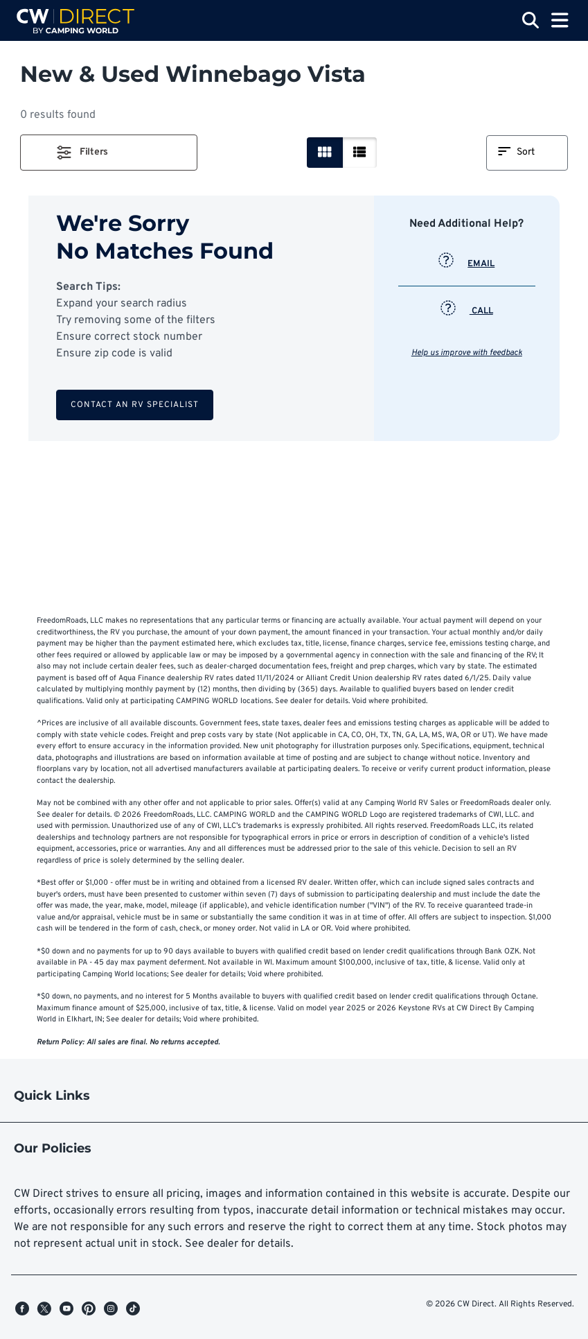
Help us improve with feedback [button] (466, 352)
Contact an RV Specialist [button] (135, 405)
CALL (466, 311)
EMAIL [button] (466, 264)
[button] (108, 153)
